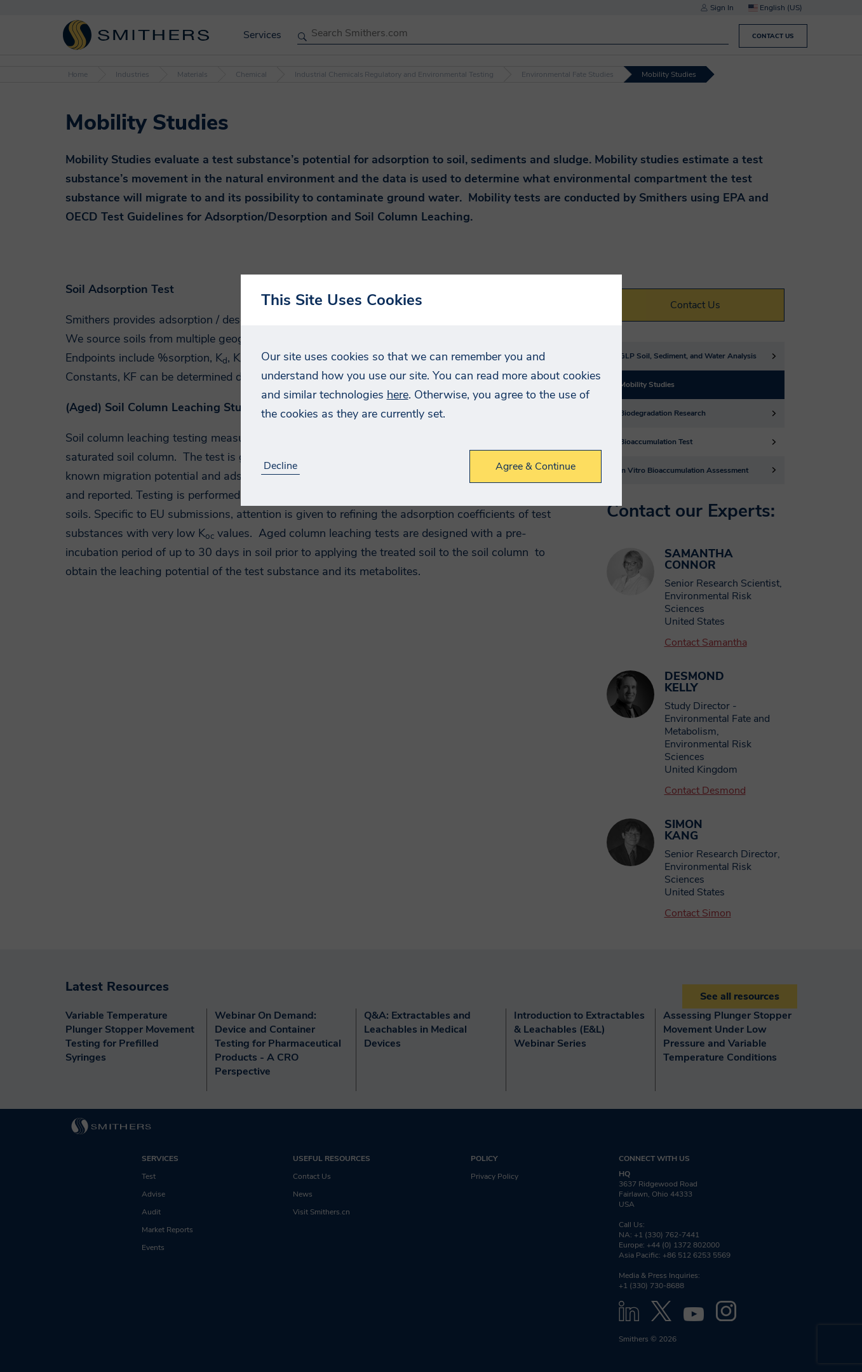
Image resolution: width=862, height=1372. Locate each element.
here (397, 394)
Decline (280, 466)
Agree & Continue (535, 466)
